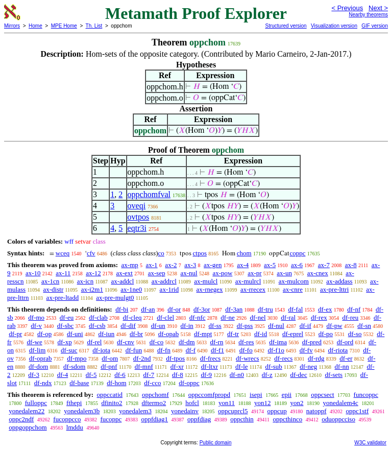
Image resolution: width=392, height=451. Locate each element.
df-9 (206, 374)
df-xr (177, 366)
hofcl (192, 403)
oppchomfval (149, 194)
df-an (148, 309)
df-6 (120, 374)
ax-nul (188, 273)
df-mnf (144, 366)
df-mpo (76, 358)
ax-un (284, 273)
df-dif (128, 325)
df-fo (246, 350)
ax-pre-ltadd (62, 297)
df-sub (273, 366)
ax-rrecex (252, 289)
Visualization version (334, 26)
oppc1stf (357, 411)
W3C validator (370, 442)
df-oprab (40, 358)
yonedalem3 (135, 411)
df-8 (177, 374)
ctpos (200, 253)
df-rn (216, 342)
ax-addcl (122, 281)
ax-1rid (169, 289)
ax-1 (152, 265)
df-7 (149, 374)
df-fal (295, 309)
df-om (110, 358)
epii (287, 394)
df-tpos (175, 358)
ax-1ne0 (131, 289)
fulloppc (36, 403)
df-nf (353, 309)
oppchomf (155, 394)
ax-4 (243, 265)
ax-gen (213, 265)
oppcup (277, 411)
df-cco (152, 383)
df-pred (312, 342)
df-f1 (217, 350)
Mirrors (12, 26)
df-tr (233, 334)
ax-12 (93, 273)
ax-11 (63, 273)
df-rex (319, 317)
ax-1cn (50, 281)
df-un (158, 325)
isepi (256, 394)
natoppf (316, 411)
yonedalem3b (82, 411)
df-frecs (210, 358)
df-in (187, 325)
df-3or (201, 309)
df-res (246, 342)
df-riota (338, 350)
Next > (378, 8)
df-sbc (65, 325)
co (161, 253)
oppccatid (109, 394)
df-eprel (292, 334)
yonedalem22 (26, 411)
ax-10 (33, 273)
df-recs (283, 358)
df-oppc (189, 383)
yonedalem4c (340, 403)
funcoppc (366, 394)
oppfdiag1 (154, 419)
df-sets (333, 374)
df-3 (33, 374)
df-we (34, 342)
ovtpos (139, 216)
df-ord (345, 342)
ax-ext (124, 273)
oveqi (137, 205)
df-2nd (142, 358)
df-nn (342, 366)
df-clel (165, 317)
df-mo (36, 317)
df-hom (116, 383)
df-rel (94, 342)
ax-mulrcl (248, 281)
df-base (79, 383)
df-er (345, 358)
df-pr (15, 334)
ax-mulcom (294, 281)
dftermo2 (154, 403)
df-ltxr (209, 366)
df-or (174, 309)
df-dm (187, 342)
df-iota (101, 350)
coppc (297, 253)
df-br (136, 334)
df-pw (334, 325)
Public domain (216, 442)
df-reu (350, 317)
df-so (355, 334)
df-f (191, 350)
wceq (62, 253)
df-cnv (125, 342)
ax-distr (53, 289)
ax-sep (156, 273)
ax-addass (339, 281)
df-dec (298, 374)
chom (244, 253)
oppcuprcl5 (233, 411)
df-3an (233, 309)
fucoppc (111, 419)
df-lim (37, 350)
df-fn (163, 350)
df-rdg (316, 358)
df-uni (75, 334)
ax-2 (171, 265)
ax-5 (270, 265)
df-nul (276, 325)
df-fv (306, 350)
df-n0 (237, 374)
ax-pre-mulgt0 (115, 297)
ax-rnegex (210, 289)
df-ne (227, 317)
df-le (241, 366)
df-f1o (275, 350)
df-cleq (132, 317)
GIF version (374, 26)
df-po (325, 334)
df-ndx (43, 383)
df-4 (62, 374)
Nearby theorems (368, 14)
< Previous (347, 8)
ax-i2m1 (92, 289)
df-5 (91, 374)
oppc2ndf (21, 419)
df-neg (308, 366)
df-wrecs (247, 358)
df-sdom (74, 366)
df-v (36, 325)
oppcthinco (287, 419)
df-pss (245, 325)
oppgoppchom (27, 427)
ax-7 (324, 265)
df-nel (258, 317)
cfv (91, 253)
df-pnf (109, 366)
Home (35, 26)
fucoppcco (67, 419)
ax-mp (129, 265)
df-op (44, 334)
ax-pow (222, 273)
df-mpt (203, 334)
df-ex (325, 309)
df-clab (98, 317)
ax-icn (85, 281)
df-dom (38, 366)
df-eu (67, 317)
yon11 (226, 403)
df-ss (215, 325)
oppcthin (242, 419)
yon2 (296, 403)
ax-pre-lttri (334, 289)
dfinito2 (111, 403)
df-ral (288, 317)
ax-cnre (293, 289)
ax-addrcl (164, 281)
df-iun (106, 334)
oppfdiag (199, 419)
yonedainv (185, 411)
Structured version (285, 26)
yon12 (262, 403)
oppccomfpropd (209, 394)
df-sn (364, 325)
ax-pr (254, 273)
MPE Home (64, 26)
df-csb (97, 325)
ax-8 (351, 265)
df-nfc (197, 317)
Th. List (94, 26)
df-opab (168, 334)
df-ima (278, 342)
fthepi (74, 403)
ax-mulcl (205, 281)
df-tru (265, 309)
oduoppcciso (338, 419)
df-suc (69, 350)
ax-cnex (317, 273)
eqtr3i (137, 228)
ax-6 (297, 265)
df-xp (65, 342)
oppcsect (322, 394)
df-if (305, 325)
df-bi (121, 309)
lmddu (74, 427)
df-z (267, 374)
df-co (156, 342)
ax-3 (190, 265)
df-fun (134, 350)
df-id (260, 334)
